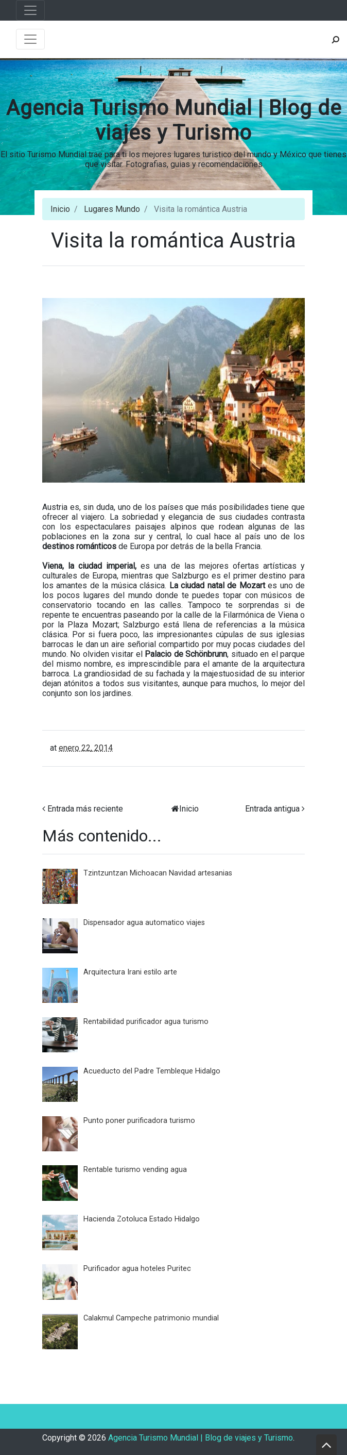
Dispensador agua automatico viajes (144, 922)
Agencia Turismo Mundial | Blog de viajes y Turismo (173, 120)
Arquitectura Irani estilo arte (130, 972)
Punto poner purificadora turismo (139, 1120)
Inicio (60, 209)
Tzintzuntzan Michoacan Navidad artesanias (157, 873)
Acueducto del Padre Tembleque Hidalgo (151, 1071)
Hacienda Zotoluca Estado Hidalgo (141, 1219)
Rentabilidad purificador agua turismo (146, 1021)
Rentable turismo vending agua (135, 1169)
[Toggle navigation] (30, 10)
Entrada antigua (272, 809)
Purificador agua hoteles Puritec (137, 1268)
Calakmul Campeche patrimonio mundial (151, 1318)
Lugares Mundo (112, 209)
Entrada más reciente (85, 809)
